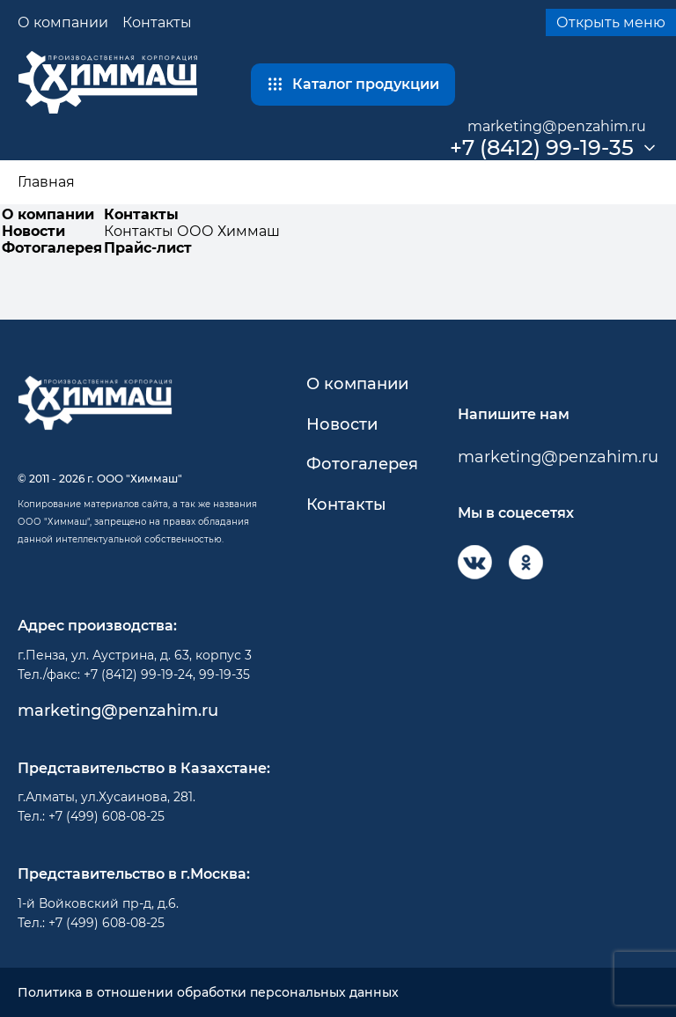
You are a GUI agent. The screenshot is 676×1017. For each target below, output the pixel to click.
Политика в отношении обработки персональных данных (208, 992)
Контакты (157, 22)
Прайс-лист (148, 248)
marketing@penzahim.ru (556, 126)
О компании (63, 22)
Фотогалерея (52, 248)
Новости (33, 231)
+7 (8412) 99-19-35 (542, 148)
